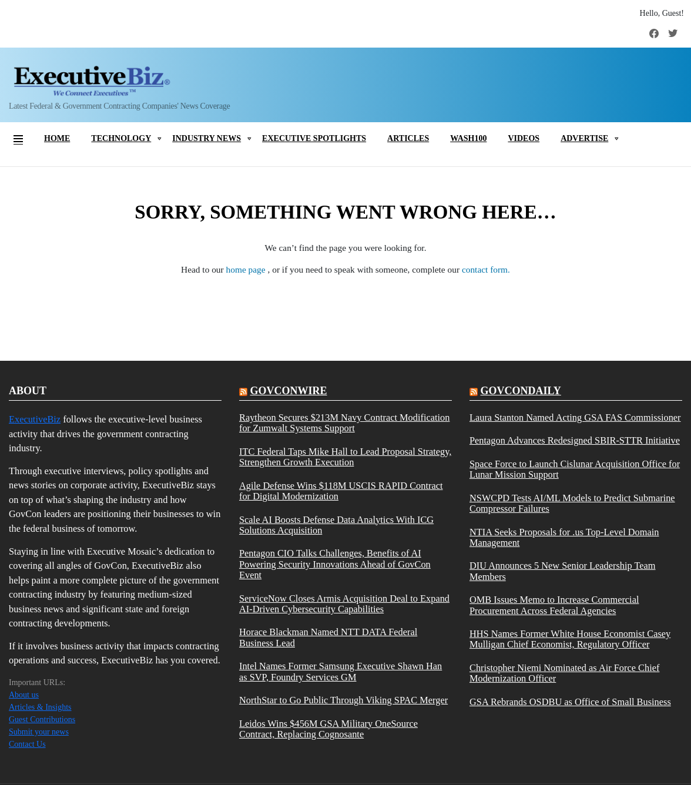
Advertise (584, 138)
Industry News (206, 138)
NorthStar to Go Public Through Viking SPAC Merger (343, 700)
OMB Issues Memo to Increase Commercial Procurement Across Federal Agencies (554, 605)
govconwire (288, 391)
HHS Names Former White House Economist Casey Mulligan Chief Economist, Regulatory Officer (569, 639)
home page (247, 269)
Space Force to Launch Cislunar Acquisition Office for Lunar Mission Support (574, 469)
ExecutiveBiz (35, 419)
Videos (523, 138)
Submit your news (39, 731)
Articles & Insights (40, 707)
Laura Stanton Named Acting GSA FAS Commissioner (575, 417)
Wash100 (468, 138)
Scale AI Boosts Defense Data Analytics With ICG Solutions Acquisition (336, 525)
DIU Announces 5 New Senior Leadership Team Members (562, 571)
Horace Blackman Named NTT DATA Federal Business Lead (328, 637)
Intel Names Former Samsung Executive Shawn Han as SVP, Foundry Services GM (340, 671)
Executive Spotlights (314, 138)
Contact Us (27, 744)
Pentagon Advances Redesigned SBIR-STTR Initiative (574, 440)
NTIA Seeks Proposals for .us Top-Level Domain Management (564, 537)
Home (57, 138)
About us (24, 694)
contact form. (486, 269)
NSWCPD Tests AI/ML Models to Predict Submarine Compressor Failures (572, 503)
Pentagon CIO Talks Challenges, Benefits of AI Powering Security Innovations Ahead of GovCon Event (335, 564)
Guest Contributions (42, 719)
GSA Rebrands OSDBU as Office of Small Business (570, 702)
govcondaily (520, 391)
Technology (121, 138)
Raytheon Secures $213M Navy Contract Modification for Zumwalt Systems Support (344, 423)
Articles (408, 138)
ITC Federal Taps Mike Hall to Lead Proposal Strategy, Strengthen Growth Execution (345, 457)
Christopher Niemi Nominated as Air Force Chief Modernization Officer (564, 673)
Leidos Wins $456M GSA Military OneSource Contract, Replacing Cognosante (328, 729)
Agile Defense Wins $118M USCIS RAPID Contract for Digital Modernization (341, 491)
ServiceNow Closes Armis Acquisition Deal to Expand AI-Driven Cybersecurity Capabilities (344, 604)
